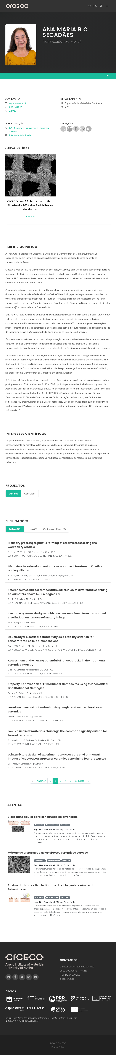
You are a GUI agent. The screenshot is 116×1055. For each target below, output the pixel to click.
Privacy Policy (57, 1047)
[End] (88, 781)
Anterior (41, 780)
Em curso (13, 493)
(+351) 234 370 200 (70, 974)
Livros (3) (32, 529)
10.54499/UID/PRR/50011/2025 (41, 1018)
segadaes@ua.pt (17, 103)
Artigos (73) (15, 529)
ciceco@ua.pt (67, 978)
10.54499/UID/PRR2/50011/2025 (24, 1021)
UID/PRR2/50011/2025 (67, 1018)
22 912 (12, 110)
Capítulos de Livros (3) (54, 529)
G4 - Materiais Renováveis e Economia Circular (29, 129)
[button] (26, 216)
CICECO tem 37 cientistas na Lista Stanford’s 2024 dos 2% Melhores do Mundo (30, 205)
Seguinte (79, 780)
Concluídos (29, 493)
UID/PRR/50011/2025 (14, 1018)
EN (94, 6)
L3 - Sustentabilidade (20, 135)
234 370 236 (15, 106)
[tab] (13, 493)
